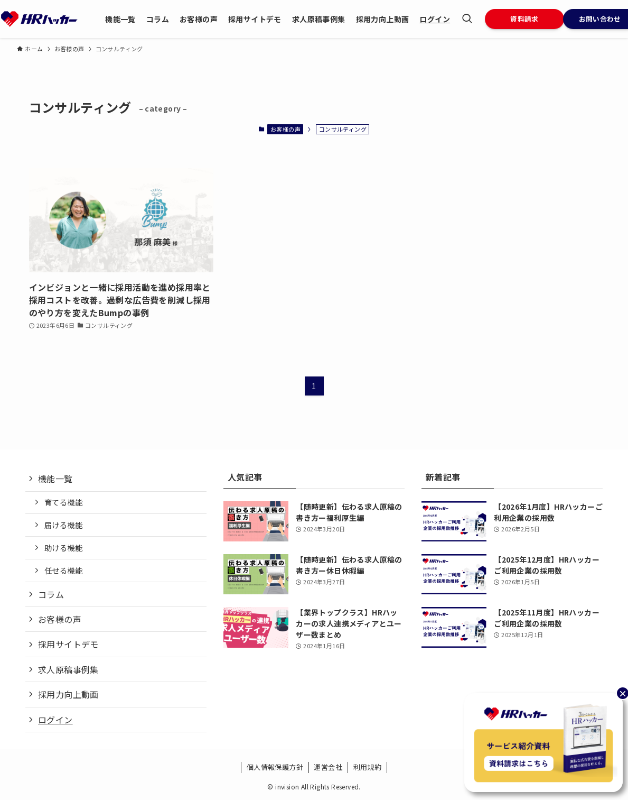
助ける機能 (63, 547)
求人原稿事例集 (68, 669)
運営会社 (328, 767)
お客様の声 (285, 129)
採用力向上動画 (68, 694)
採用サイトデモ (68, 644)
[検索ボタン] (467, 19)
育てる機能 (63, 502)
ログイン (55, 719)
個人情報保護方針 (275, 767)
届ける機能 (63, 524)
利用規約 (367, 767)
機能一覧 (55, 478)
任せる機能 (63, 570)
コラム (51, 594)
